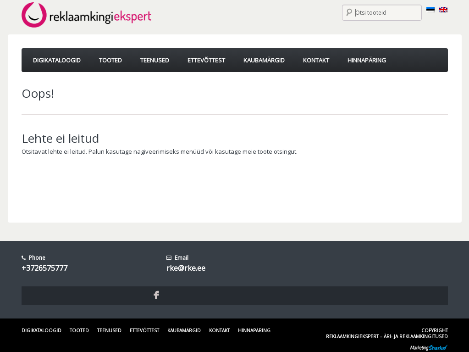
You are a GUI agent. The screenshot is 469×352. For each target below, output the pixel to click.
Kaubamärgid (184, 330)
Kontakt (219, 330)
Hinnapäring (254, 330)
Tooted (79, 330)
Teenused (109, 330)
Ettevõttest (144, 330)
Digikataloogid (41, 330)
